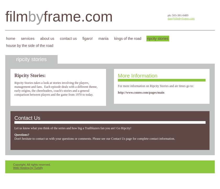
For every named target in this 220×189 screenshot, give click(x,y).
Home (10, 38)
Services (27, 38)
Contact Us (68, 38)
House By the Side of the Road (29, 46)
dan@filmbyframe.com (181, 18)
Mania (103, 38)
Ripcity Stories (158, 38)
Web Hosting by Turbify (28, 167)
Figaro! (87, 38)
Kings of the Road (127, 38)
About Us (47, 38)
